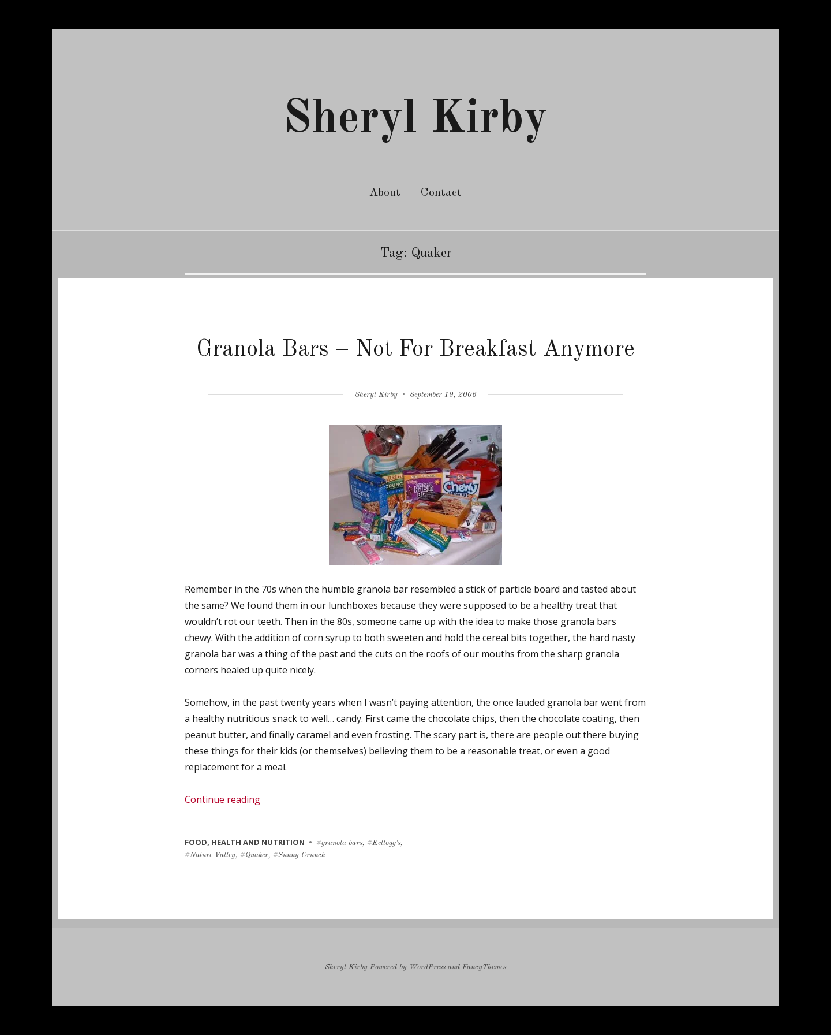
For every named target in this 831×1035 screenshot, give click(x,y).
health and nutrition (258, 842)
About (384, 193)
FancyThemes (484, 967)
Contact (441, 193)
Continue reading (222, 799)
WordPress (427, 967)
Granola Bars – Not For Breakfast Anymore (415, 350)
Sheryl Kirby (415, 119)
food (196, 842)
